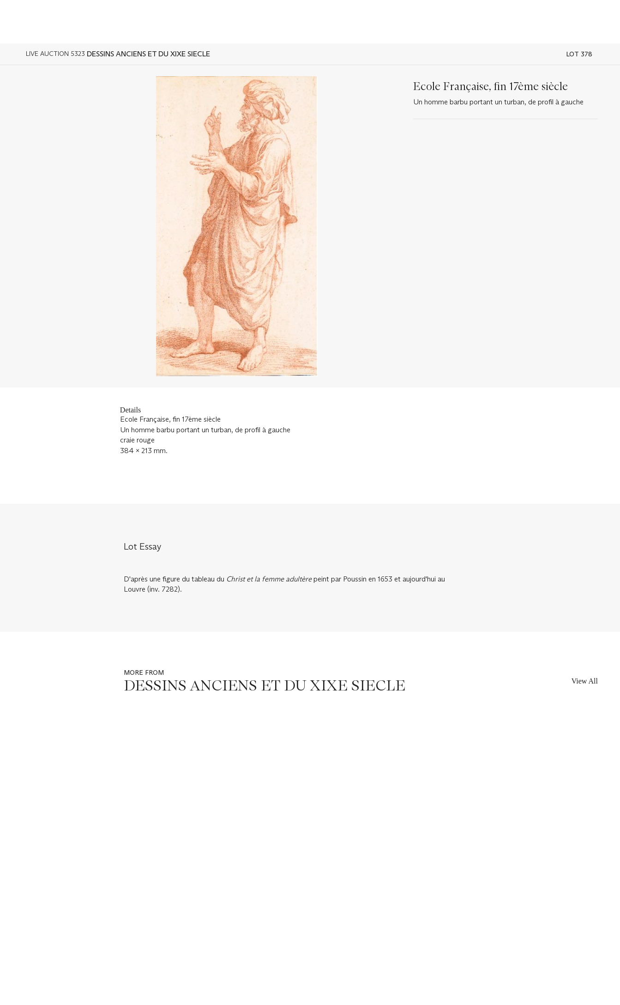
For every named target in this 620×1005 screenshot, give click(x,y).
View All (585, 681)
